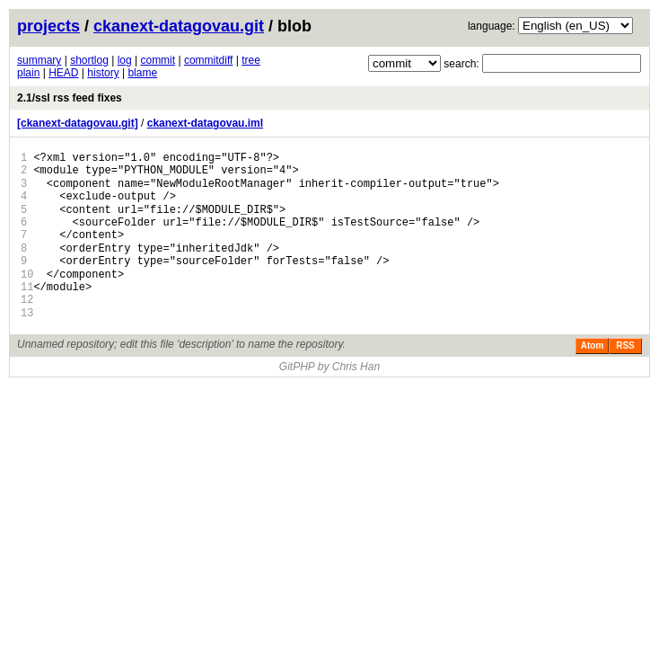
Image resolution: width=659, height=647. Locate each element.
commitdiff (208, 60)
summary (39, 60)
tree (251, 60)
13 (27, 313)
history (103, 72)
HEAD (63, 72)
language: (491, 26)
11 (27, 287)
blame (142, 72)
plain (28, 72)
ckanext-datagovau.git (178, 26)
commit (157, 60)
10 (27, 274)
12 (27, 299)
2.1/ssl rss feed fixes (69, 98)
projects (48, 26)
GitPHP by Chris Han (329, 366)
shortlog (89, 60)
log (125, 60)
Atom (592, 345)
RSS (625, 345)
